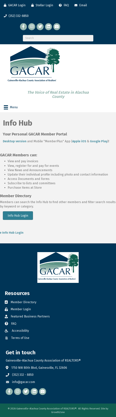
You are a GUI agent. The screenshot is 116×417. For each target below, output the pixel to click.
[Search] (58, 38)
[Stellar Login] (41, 5)
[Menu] (11, 107)
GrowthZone (58, 412)
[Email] (80, 5)
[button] (18, 216)
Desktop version (14, 141)
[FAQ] (63, 5)
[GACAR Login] (14, 5)
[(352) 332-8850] (15, 16)
